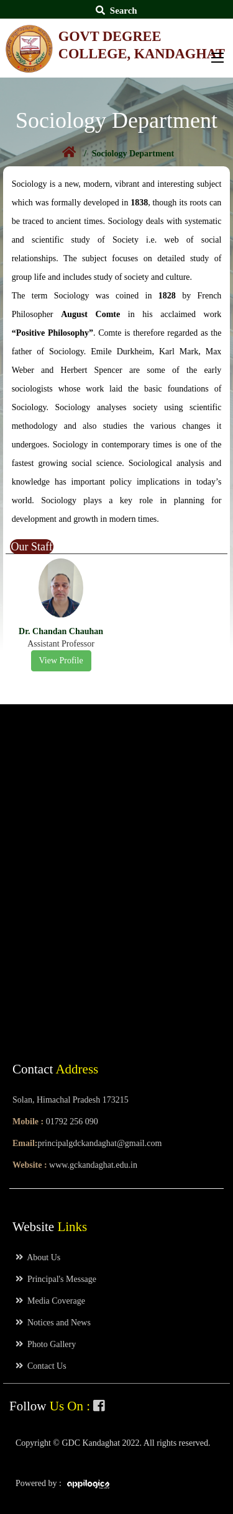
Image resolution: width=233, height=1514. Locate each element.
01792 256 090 (72, 1121)
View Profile (61, 660)
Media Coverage (50, 1301)
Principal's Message (56, 1279)
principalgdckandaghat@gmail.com (99, 1143)
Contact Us (41, 1366)
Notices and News (53, 1322)
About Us (38, 1257)
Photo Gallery (46, 1344)
